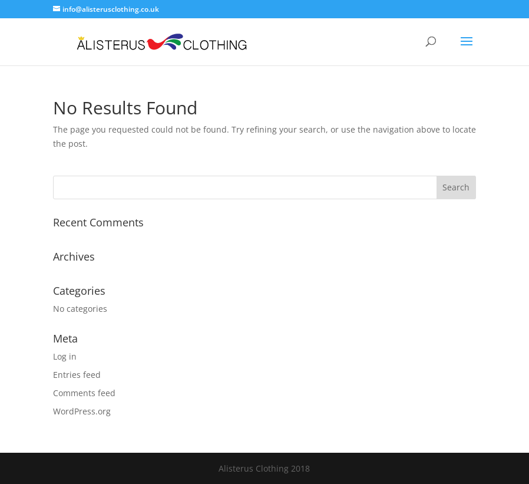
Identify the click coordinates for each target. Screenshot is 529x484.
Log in (65, 356)
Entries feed (77, 374)
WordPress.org (82, 411)
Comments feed (84, 393)
